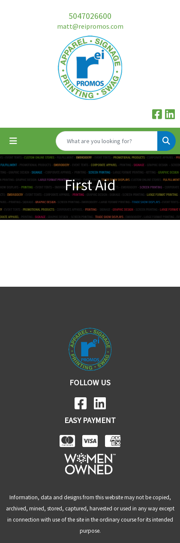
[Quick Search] (107, 141)
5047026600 (90, 15)
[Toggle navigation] (13, 141)
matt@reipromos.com (90, 26)
